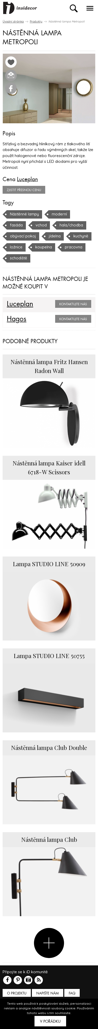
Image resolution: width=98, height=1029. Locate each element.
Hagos (16, 319)
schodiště (18, 257)
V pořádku (50, 1021)
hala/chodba (71, 225)
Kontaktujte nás (73, 304)
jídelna (55, 235)
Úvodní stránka (13, 21)
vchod (41, 225)
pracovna (73, 246)
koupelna (43, 246)
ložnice (16, 246)
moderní (59, 214)
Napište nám (47, 993)
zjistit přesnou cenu (24, 190)
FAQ (72, 993)
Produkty (36, 21)
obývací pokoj (23, 235)
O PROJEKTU (16, 993)
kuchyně (80, 235)
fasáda (16, 225)
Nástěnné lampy (24, 214)
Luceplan (27, 179)
